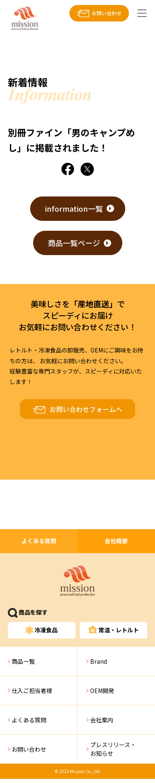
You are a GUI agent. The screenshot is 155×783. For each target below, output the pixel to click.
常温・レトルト (113, 630)
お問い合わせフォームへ (86, 409)
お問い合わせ (107, 13)
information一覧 (74, 208)
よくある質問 (38, 541)
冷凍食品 (42, 630)
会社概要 (116, 541)
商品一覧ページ (74, 242)
